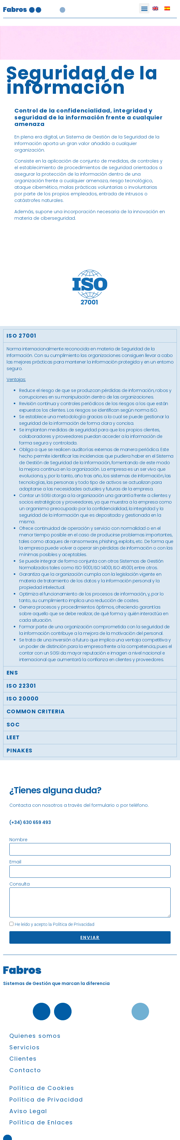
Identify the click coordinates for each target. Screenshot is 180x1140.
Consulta (19, 884)
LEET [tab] (13, 737)
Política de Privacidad (46, 1099)
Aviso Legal (28, 1111)
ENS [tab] (12, 672)
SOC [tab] (13, 724)
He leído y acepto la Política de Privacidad (54, 924)
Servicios (24, 1047)
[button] (144, 8)
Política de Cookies (41, 1088)
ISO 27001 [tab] (22, 335)
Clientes (23, 1058)
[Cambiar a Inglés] (155, 8)
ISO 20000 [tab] (23, 698)
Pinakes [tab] (19, 750)
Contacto (25, 1070)
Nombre (18, 839)
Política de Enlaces (41, 1122)
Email (15, 862)
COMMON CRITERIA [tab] (36, 711)
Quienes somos (35, 1036)
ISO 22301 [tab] (21, 686)
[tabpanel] (90, 504)
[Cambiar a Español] (167, 8)
